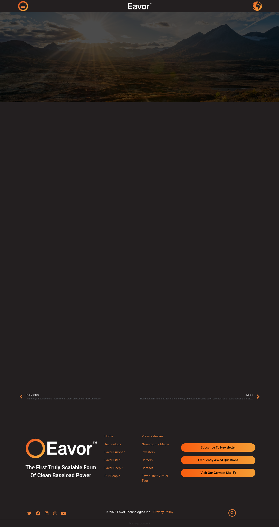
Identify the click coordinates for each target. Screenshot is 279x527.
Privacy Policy (163, 512)
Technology (112, 444)
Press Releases (152, 436)
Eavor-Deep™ (113, 468)
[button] (22, 5)
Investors (148, 452)
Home (108, 436)
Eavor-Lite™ (112, 460)
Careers (147, 460)
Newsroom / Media (155, 444)
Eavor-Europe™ (114, 452)
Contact (147, 468)
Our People (112, 476)
